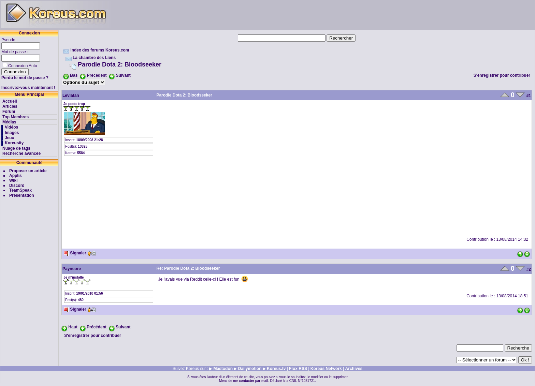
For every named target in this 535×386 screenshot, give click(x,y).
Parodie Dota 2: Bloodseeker (119, 64)
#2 (528, 269)
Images (12, 132)
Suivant (123, 75)
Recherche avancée (21, 153)
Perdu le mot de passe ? (24, 77)
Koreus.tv (276, 368)
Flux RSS (298, 368)
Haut (72, 327)
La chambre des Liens (94, 57)
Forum (8, 111)
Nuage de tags (16, 148)
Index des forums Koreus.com (99, 50)
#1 (528, 95)
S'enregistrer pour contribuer (502, 75)
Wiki (13, 180)
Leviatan (70, 95)
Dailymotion (250, 368)
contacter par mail (253, 381)
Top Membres (15, 117)
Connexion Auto (22, 65)
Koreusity (14, 142)
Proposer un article (27, 170)
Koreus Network (326, 368)
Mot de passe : (15, 51)
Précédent (96, 75)
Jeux (9, 137)
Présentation (21, 195)
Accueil (9, 101)
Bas (73, 75)
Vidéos (11, 127)
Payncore (71, 268)
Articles (9, 106)
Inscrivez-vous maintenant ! (28, 87)
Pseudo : (10, 40)
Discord (17, 185)
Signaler (74, 253)
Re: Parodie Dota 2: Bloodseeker (188, 268)
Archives (354, 368)
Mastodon (223, 368)
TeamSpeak (20, 190)
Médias (9, 122)
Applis (15, 175)
